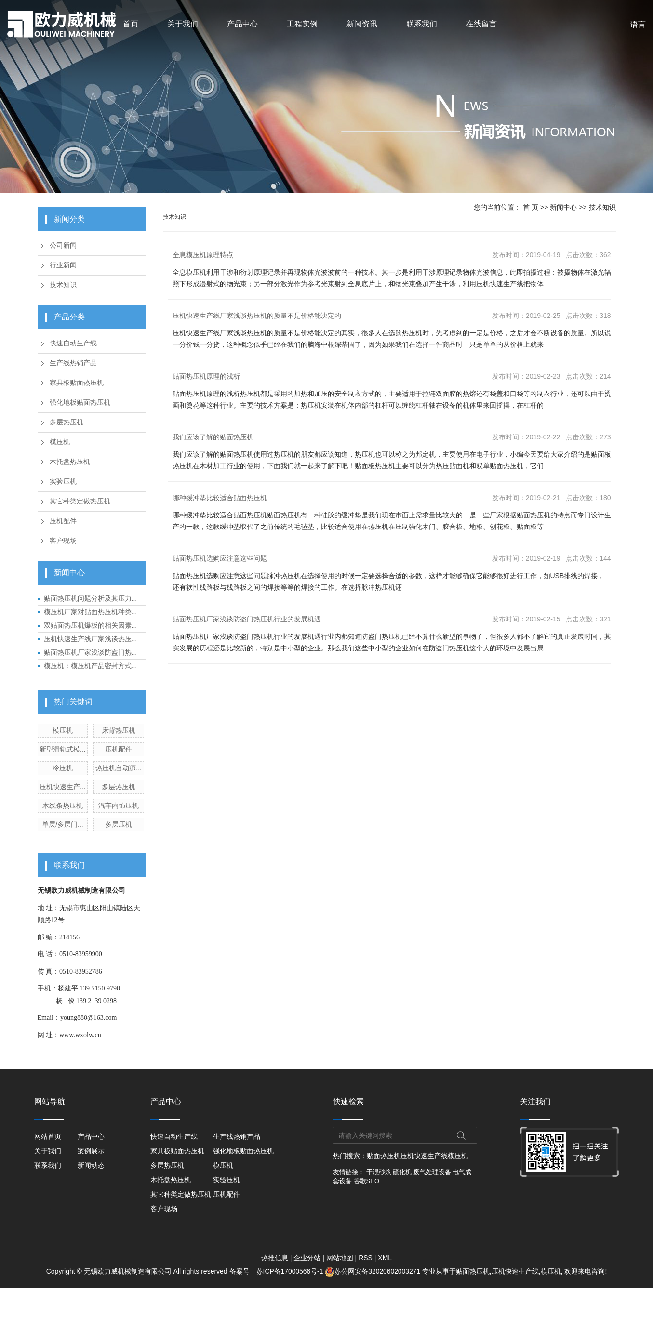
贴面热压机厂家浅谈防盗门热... (90, 652)
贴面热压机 (383, 1156)
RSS (366, 1258)
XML (385, 1258)
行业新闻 (63, 265)
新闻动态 (93, 1165)
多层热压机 (66, 422)
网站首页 (47, 1136)
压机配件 (63, 521)
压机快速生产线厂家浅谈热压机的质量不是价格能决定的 (257, 315)
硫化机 (402, 1171)
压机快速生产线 (424, 1156)
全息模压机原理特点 (203, 255)
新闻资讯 (361, 24)
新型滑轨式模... (63, 749)
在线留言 (481, 24)
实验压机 (63, 481)
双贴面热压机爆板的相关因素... (90, 625)
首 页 (530, 207)
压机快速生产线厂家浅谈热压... (90, 639)
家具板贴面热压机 (77, 382)
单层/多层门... (62, 824)
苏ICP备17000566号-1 (290, 1271)
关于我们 (182, 24)
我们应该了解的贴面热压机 (213, 437)
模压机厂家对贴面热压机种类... (90, 612)
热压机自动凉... (118, 768)
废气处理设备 (432, 1171)
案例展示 (93, 1151)
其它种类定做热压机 (80, 501)
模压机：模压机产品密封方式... (90, 666)
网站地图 (339, 1258)
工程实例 (302, 24)
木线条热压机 (62, 805)
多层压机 (118, 824)
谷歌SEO (366, 1181)
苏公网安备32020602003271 (373, 1271)
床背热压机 (118, 730)
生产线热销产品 (73, 363)
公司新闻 (63, 245)
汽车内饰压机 (118, 805)
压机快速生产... (63, 787)
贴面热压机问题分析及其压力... (90, 598)
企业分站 (306, 1258)
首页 (130, 24)
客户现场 (63, 540)
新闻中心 (563, 207)
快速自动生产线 (73, 343)
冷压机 (63, 768)
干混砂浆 (378, 1171)
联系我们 (421, 24)
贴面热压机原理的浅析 (206, 376)
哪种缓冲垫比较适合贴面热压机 (220, 498)
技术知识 (63, 285)
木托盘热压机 (70, 461)
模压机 (60, 442)
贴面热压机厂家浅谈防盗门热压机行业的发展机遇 (247, 619)
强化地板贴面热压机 (80, 402)
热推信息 (274, 1258)
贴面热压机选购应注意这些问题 (220, 558)
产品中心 (242, 24)
